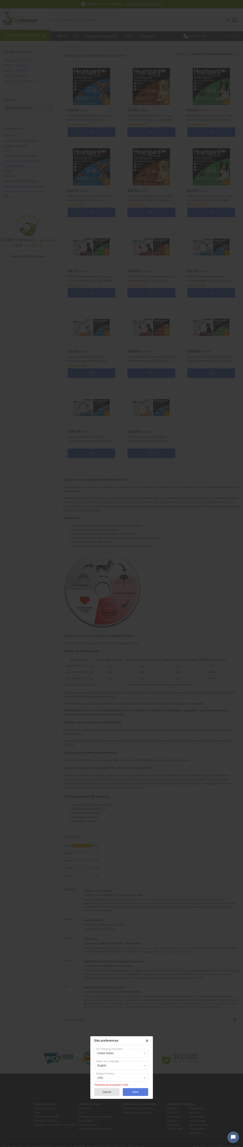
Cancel (107, 1092)
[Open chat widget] (233, 1137)
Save (135, 1092)
